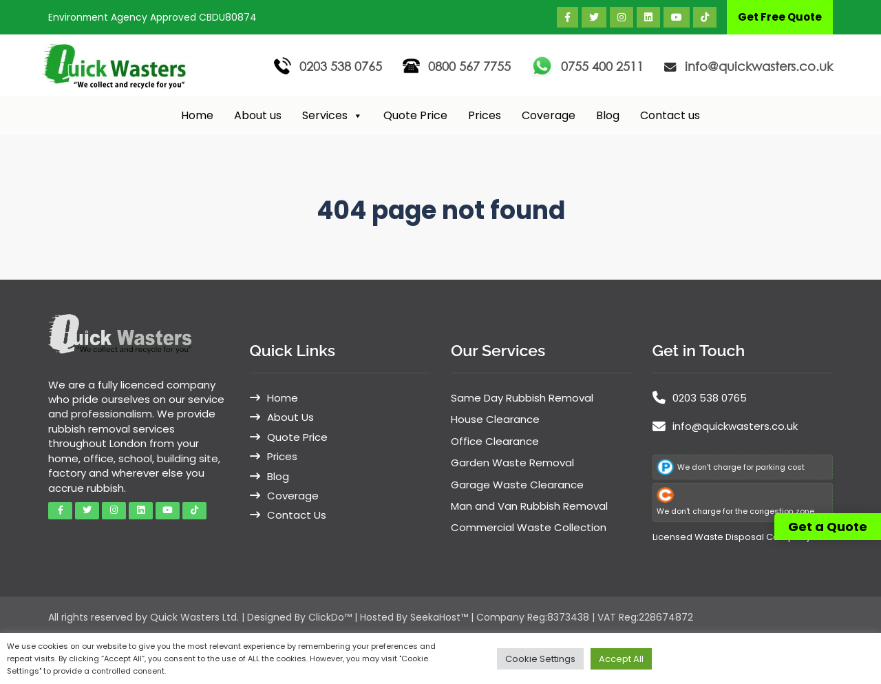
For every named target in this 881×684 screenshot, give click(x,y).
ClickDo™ (330, 617)
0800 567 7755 (469, 66)
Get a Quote (827, 526)
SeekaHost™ (439, 617)
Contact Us (296, 515)
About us (258, 115)
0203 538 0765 (340, 66)
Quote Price (415, 115)
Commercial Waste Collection (528, 527)
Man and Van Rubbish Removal (529, 506)
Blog (607, 115)
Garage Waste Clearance (517, 484)
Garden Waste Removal (512, 462)
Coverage (548, 115)
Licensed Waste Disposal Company (731, 536)
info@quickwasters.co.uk (759, 66)
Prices (484, 115)
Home (197, 115)
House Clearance (495, 419)
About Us (290, 417)
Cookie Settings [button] (540, 658)
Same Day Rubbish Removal (522, 398)
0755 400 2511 (602, 66)
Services (332, 116)
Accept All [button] (621, 658)
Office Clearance (495, 441)
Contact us (670, 115)
